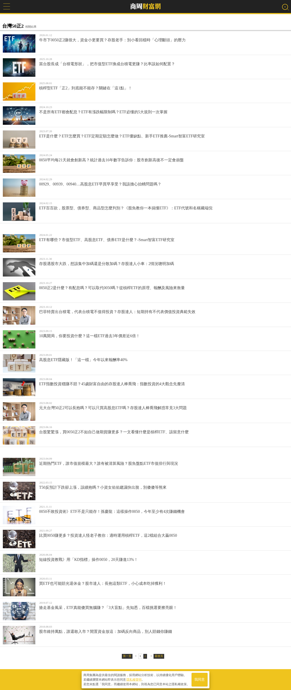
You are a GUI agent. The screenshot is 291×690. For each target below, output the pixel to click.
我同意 (199, 679)
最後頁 (159, 656)
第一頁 (127, 656)
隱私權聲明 (134, 679)
